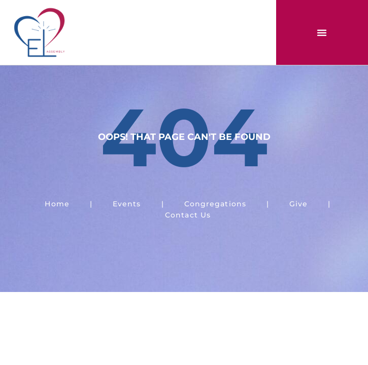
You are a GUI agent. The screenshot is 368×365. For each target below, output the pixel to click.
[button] (321, 32)
